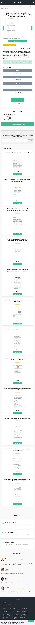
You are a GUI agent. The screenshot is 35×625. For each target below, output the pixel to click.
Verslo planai (23, 615)
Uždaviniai (20, 612)
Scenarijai (16, 618)
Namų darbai (5, 611)
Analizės (4, 608)
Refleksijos (10, 618)
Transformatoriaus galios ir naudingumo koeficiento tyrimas (17, 152)
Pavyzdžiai (12, 611)
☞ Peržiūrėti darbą (22, 62)
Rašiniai (18, 611)
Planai (4, 618)
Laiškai (8, 614)
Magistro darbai (5, 617)
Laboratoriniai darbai (17, 73)
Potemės (10, 615)
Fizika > (2, 6)
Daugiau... (21, 623)
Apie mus (4, 600)
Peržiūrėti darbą (17, 100)
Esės (18, 608)
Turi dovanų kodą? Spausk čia (17, 103)
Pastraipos (5, 615)
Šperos (4, 612)
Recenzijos (24, 611)
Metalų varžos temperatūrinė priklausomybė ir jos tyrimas (17, 329)
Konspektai (5, 609)
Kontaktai (4, 603)
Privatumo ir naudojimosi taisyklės (9, 604)
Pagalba (4, 602)
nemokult (17, 2)
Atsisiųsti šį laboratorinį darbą (17, 41)
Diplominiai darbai (12, 608)
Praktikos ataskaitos (15, 614)
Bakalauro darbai (14, 617)
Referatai (26, 612)
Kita (3, 614)
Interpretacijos (24, 608)
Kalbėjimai (17, 615)
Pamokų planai (22, 617)
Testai (9, 612)
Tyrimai (14, 612)
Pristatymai (24, 614)
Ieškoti (30, 140)
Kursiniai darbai (12, 609)
